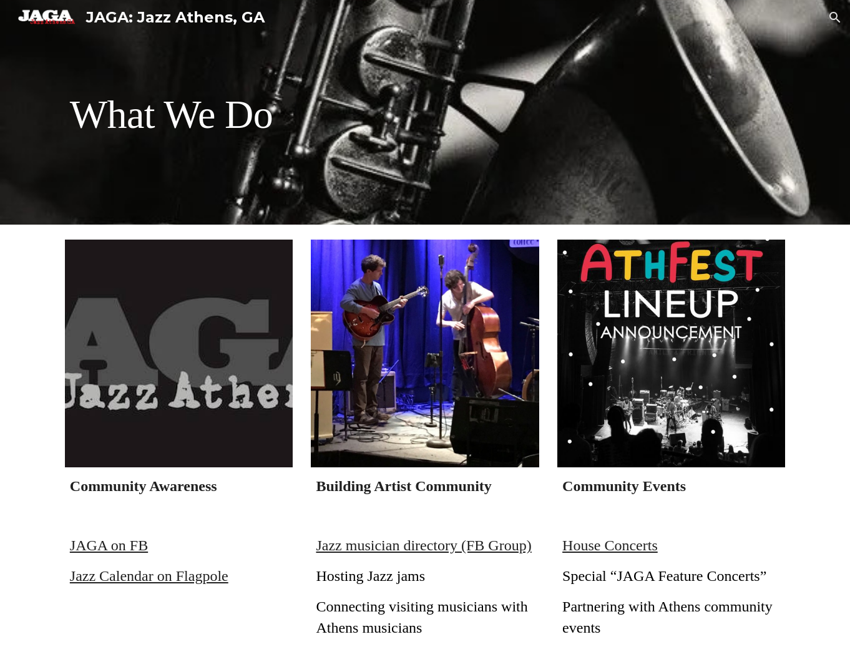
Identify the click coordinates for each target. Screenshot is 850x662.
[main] (425, 112)
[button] (835, 17)
